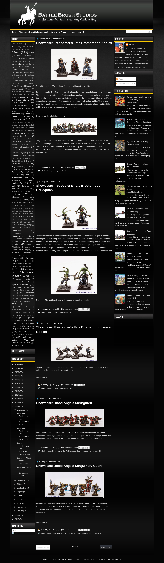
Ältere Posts (106, 547)
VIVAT (31, 318)
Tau (24, 298)
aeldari (15, 64)
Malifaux (22, 216)
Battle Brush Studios (64, 559)
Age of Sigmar (28, 64)
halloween (26, 186)
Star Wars (16, 287)
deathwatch (16, 144)
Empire (31, 155)
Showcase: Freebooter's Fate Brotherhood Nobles (74, 43)
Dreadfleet (25, 147)
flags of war (26, 169)
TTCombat (18, 315)
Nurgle (31, 236)
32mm (31, 53)
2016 (17, 399)
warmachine (20, 334)
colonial (20, 122)
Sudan (14, 293)
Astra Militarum (25, 86)
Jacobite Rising (28, 202)
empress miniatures (23, 158)
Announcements (18, 80)
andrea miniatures (23, 78)
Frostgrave (16, 180)
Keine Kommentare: (71, 309)
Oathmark (19, 239)
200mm (31, 46)
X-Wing (29, 343)
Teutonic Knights (28, 304)
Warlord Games (26, 332)
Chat (22, 119)
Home (14, 31)
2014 (17, 406)
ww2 (26, 340)
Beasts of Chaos (18, 94)
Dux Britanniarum (20, 150)
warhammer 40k (95, 451)
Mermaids (27, 222)
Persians (28, 244)
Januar (20, 511)
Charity (14, 119)
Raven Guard (29, 252)
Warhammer (28, 326)
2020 (17, 383)
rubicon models (18, 263)
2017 (17, 395)
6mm (14, 58)
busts (26, 105)
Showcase (72, 451)
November (21, 480)
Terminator (26, 301)
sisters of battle (23, 279)
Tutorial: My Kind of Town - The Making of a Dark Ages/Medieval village (139, 189)
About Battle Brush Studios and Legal (33, 31)
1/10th (14, 44)
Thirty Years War (18, 309)
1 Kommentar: (68, 385)
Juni (19, 499)
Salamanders (26, 266)
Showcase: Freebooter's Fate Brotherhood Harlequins (68, 188)
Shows (22, 276)
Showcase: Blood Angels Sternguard (64, 403)
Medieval (15, 222)
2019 (17, 387)
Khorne (25, 205)
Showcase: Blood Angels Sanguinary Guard (69, 466)
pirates (27, 247)
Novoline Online (118, 559)
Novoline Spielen (90, 559)
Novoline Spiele (105, 559)
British (17, 105)
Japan (17, 205)
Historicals (17, 194)
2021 (17, 380)
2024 (17, 368)
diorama (27, 144)
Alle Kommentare (124, 84)
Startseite (75, 546)
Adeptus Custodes (27, 58)
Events (28, 161)
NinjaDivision (17, 236)
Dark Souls (24, 136)
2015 (17, 402)
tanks (17, 298)
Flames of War (18, 172)
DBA (13, 139)
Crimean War (19, 128)
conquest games (17, 125)
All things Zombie (22, 67)
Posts (119, 79)
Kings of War (23, 208)
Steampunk (25, 290)
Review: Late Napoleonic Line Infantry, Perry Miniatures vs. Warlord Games (139, 100)
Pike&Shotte (16, 247)
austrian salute (18, 89)
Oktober (20, 484)
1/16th (21, 44)
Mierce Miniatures (18, 225)
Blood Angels (57, 451)
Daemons (30, 130)
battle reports (16, 92)
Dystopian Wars (28, 153)
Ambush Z (16, 69)
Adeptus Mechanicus (22, 61)
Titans (31, 309)
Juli (18, 495)
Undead (23, 318)
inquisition (15, 202)
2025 (17, 364)
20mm (18, 49)
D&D (21, 130)
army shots (19, 83)
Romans (20, 261)
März (19, 503)
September (21, 488)
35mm (18, 55)
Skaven (15, 282)
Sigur (131, 44)
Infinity (26, 200)
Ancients (31, 75)
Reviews (29, 258)
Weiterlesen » (41, 377)
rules (29, 263)
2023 (17, 372)
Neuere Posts (43, 547)
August (20, 492)
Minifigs (29, 225)
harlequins (16, 189)
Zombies (15, 345)
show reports (29, 269)
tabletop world (29, 296)
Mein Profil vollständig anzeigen (131, 67)
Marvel (23, 219)
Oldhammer (29, 239)
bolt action (30, 103)
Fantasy (55, 171)
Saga (14, 266)
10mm (28, 44)
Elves (24, 155)
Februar (20, 507)
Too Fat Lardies (21, 312)
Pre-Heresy (16, 252)
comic (28, 122)
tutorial (28, 315)
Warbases (18, 320)
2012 (17, 519)
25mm (27, 49)
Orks (23, 241)
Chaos (27, 114)
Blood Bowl (17, 100)
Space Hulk (26, 282)
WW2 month (17, 343)
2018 (17, 391)
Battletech (28, 92)
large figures (23, 211)
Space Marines (82, 451)
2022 (17, 376)
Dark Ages (20, 133)
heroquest (27, 191)
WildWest (31, 334)
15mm (14, 46)
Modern (15, 227)
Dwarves (15, 153)
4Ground (28, 55)
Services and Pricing (58, 31)
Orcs (16, 241)
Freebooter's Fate (65, 171)
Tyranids (15, 318)
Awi (29, 89)
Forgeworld (24, 175)
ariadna (31, 80)
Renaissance (23, 255)
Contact (81, 31)
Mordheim (26, 227)
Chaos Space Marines (21, 117)
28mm (48, 171)
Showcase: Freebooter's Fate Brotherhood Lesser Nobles (74, 329)
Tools (32, 312)
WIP (18, 337)
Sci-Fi (65, 451)
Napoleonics (17, 230)
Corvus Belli (30, 125)
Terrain (15, 304)
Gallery (72, 31)
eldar (16, 155)
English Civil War (17, 161)
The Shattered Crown (22, 307)
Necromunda (16, 233)
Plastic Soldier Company (21, 250)
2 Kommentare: (69, 167)
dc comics (22, 139)
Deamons (28, 141)
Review (15, 258)
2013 (17, 515)
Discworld (15, 147)
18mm (24, 46)
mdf (30, 219)
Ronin (29, 261)
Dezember (21, 410)
